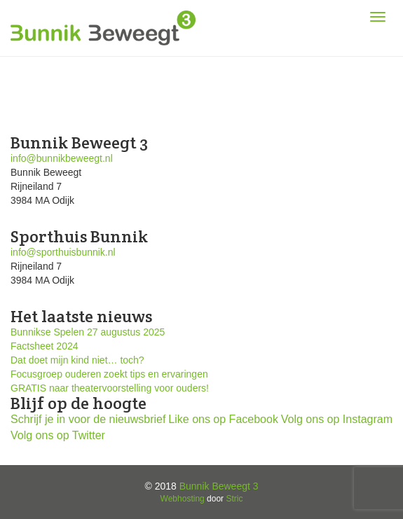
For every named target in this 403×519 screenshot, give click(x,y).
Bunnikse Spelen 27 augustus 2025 (88, 332)
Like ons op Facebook (223, 419)
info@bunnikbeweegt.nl (62, 158)
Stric (234, 499)
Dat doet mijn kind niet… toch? (77, 360)
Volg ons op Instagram (336, 419)
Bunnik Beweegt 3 (219, 486)
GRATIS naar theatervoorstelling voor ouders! (110, 388)
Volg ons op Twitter (58, 435)
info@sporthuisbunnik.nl (63, 252)
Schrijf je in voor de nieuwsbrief (88, 419)
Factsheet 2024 (44, 346)
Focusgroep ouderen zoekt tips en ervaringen (109, 374)
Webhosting (182, 499)
